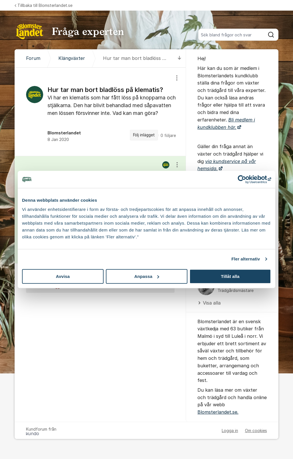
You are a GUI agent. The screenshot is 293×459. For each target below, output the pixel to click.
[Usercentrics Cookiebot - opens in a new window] (246, 179)
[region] (100, 112)
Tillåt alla (230, 276)
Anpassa (146, 276)
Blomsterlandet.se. (217, 412)
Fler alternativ (245, 258)
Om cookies (256, 430)
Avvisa (63, 276)
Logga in (230, 430)
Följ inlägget (144, 135)
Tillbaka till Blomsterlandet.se (43, 5)
